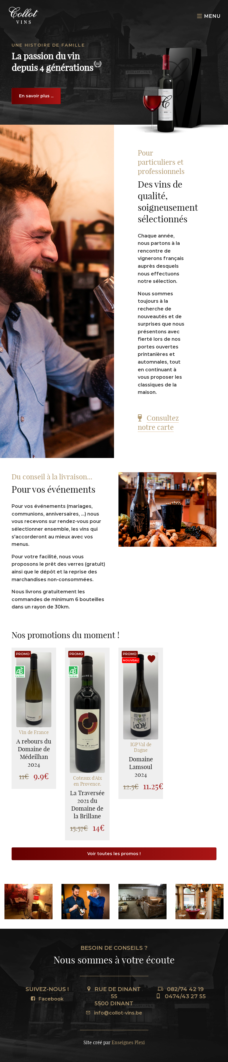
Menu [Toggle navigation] (209, 16)
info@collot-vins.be (114, 1013)
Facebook (47, 999)
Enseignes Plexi (128, 1042)
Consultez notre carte (158, 422)
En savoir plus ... (36, 96)
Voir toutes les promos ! (114, 853)
